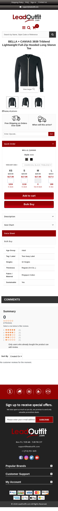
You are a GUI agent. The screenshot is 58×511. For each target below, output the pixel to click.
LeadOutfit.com (24, 504)
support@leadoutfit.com (30, 7)
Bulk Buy (8, 241)
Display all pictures (9, 111)
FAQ (27, 2)
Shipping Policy (17, 2)
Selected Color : (12, 165)
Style (26, 155)
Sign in (33, 2)
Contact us (42, 2)
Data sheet (9, 233)
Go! (51, 134)
